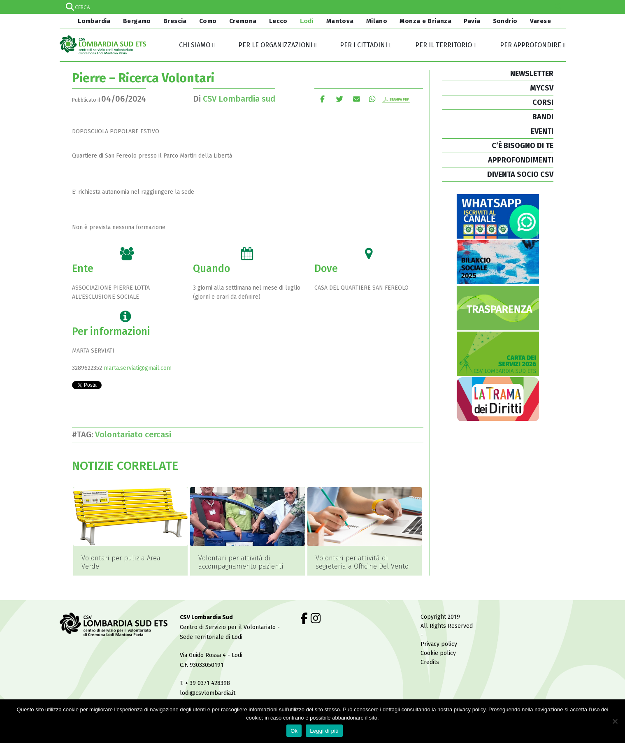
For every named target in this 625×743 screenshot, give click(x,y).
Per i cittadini (363, 45)
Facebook (322, 99)
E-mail (357, 99)
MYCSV (541, 88)
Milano (376, 21)
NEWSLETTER (531, 73)
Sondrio (505, 21)
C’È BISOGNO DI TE (522, 145)
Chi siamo (194, 45)
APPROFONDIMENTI (520, 160)
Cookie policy (438, 640)
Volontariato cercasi (135, 434)
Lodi (307, 20)
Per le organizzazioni (275, 45)
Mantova (340, 21)
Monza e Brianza (425, 21)
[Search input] (312, 7)
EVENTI (542, 131)
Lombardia (93, 21)
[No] (615, 721)
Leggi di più (324, 731)
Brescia (175, 21)
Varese (540, 21)
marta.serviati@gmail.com (138, 368)
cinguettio (340, 99)
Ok (293, 731)
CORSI (542, 102)
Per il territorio (443, 45)
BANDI (542, 116)
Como (208, 21)
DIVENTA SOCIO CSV (520, 174)
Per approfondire (530, 45)
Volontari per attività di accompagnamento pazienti (240, 562)
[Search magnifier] (559, 7)
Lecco (278, 21)
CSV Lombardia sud (239, 99)
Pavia (472, 21)
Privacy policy (439, 631)
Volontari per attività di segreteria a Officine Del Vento (362, 562)
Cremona (243, 21)
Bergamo (137, 21)
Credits (430, 649)
